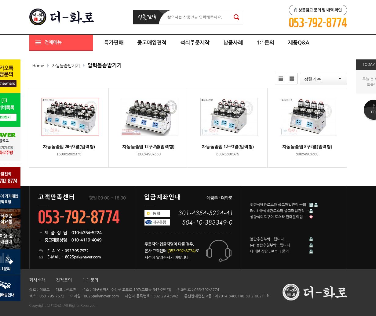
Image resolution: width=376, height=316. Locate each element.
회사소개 (37, 280)
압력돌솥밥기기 (105, 65)
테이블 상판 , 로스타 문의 (269, 251)
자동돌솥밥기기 (66, 66)
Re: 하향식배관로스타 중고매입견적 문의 (279, 211)
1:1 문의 (90, 280)
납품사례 (233, 42)
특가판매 (114, 42)
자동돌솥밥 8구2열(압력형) (307, 146)
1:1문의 (265, 42)
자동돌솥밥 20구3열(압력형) (69, 146)
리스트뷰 (280, 79)
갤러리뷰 (291, 79)
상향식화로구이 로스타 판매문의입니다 (279, 217)
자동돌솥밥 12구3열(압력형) (228, 146)
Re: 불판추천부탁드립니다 (270, 245)
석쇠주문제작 (195, 42)
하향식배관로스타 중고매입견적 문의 (278, 205)
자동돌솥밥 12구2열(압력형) (148, 146)
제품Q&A (298, 42)
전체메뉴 (53, 42)
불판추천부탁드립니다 (267, 239)
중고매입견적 (151, 42)
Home (38, 66)
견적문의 (64, 280)
